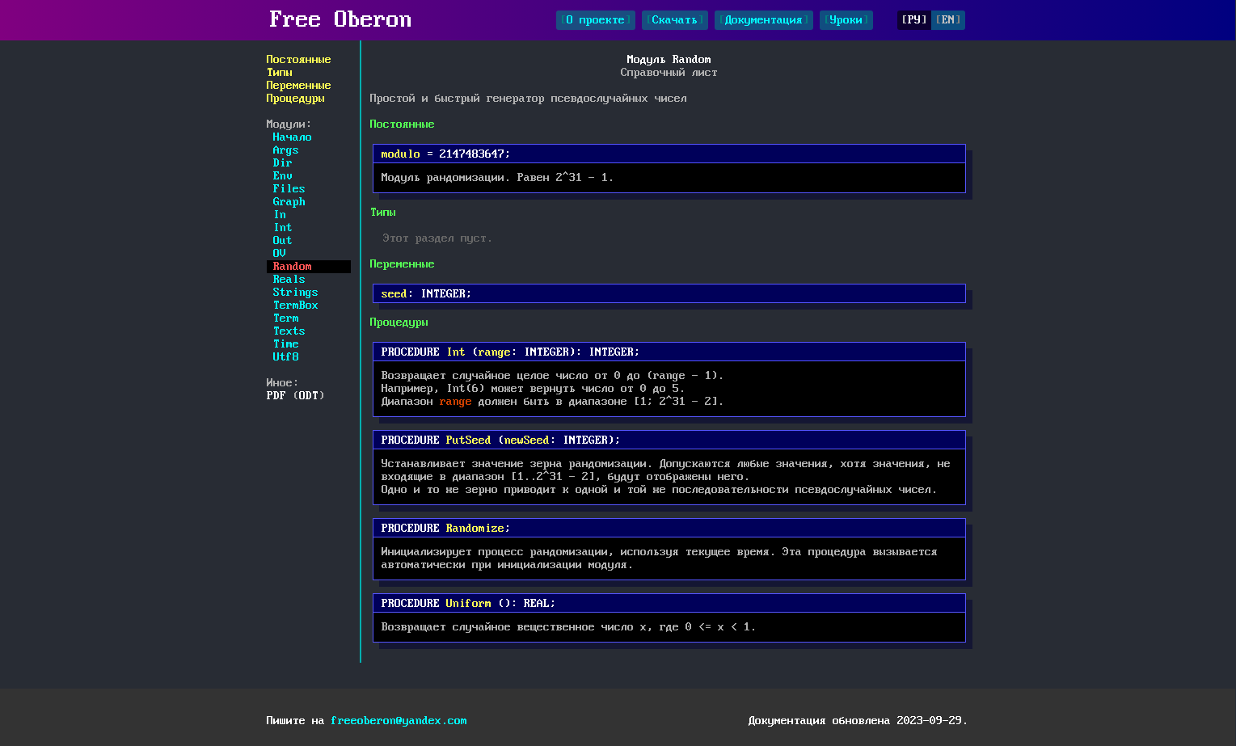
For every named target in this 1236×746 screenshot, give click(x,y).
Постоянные (299, 59)
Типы (280, 72)
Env (283, 176)
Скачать (675, 20)
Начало (292, 137)
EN (948, 20)
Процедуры (296, 98)
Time (286, 344)
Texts (289, 331)
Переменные (299, 85)
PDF (276, 396)
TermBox (295, 305)
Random (292, 266)
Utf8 (286, 357)
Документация (764, 20)
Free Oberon (341, 20)
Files (289, 189)
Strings (295, 292)
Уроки (846, 20)
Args (286, 150)
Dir (283, 163)
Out (283, 240)
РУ (914, 20)
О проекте (596, 20)
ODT (308, 396)
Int (283, 227)
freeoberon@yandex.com (399, 720)
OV (279, 253)
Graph (289, 202)
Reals (289, 279)
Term (286, 318)
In (279, 215)
